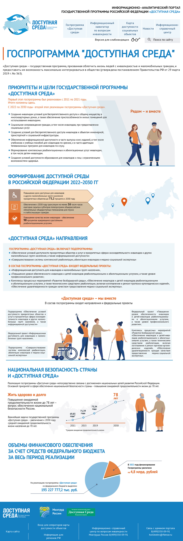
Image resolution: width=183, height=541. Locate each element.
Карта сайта (12, 531)
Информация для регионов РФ (53, 536)
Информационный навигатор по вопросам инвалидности (102, 28)
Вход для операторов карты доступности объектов (53, 526)
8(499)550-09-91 (118, 534)
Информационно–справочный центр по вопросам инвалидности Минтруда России (108, 531)
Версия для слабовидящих (112, 39)
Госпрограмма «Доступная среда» (75, 28)
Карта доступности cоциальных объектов (130, 28)
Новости (148, 28)
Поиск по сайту (163, 39)
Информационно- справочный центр (167, 28)
